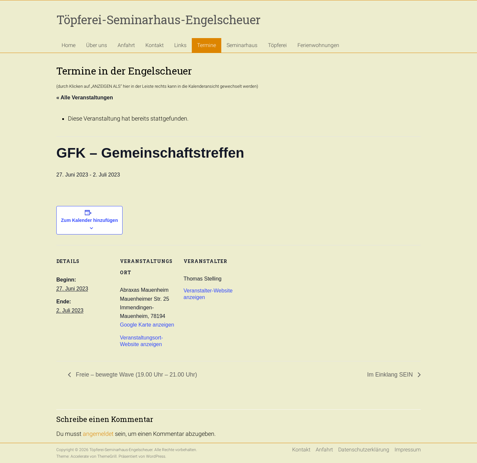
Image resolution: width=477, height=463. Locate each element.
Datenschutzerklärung (363, 449)
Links (180, 45)
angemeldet (98, 434)
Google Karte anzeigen (147, 325)
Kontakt (154, 45)
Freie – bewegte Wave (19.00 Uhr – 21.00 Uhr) (135, 374)
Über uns (96, 45)
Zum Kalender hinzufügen (89, 220)
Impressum (408, 449)
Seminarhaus (242, 45)
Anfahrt (126, 45)
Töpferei (277, 45)
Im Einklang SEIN (390, 374)
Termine (206, 45)
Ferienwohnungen (318, 45)
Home (69, 45)
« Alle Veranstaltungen (84, 97)
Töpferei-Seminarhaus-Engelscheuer (158, 19)
